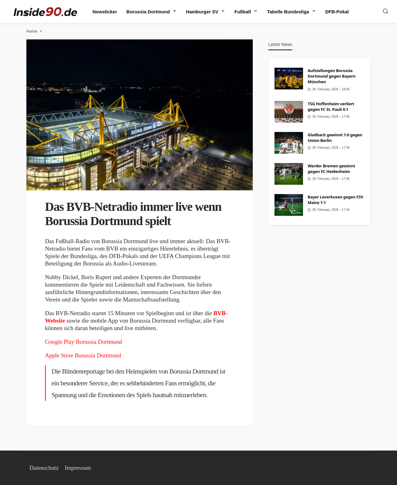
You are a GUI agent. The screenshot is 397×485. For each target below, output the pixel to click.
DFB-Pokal (337, 11)
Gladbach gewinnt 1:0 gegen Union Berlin (335, 137)
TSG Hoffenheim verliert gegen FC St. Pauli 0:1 (331, 106)
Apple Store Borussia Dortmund (83, 355)
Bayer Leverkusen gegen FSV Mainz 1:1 (335, 199)
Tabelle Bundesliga (288, 11)
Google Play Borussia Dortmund (83, 341)
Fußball (242, 11)
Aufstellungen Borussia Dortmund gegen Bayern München (331, 76)
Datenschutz (44, 468)
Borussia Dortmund (148, 11)
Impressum (78, 468)
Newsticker (104, 11)
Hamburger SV (202, 11)
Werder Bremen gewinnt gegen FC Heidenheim (331, 168)
